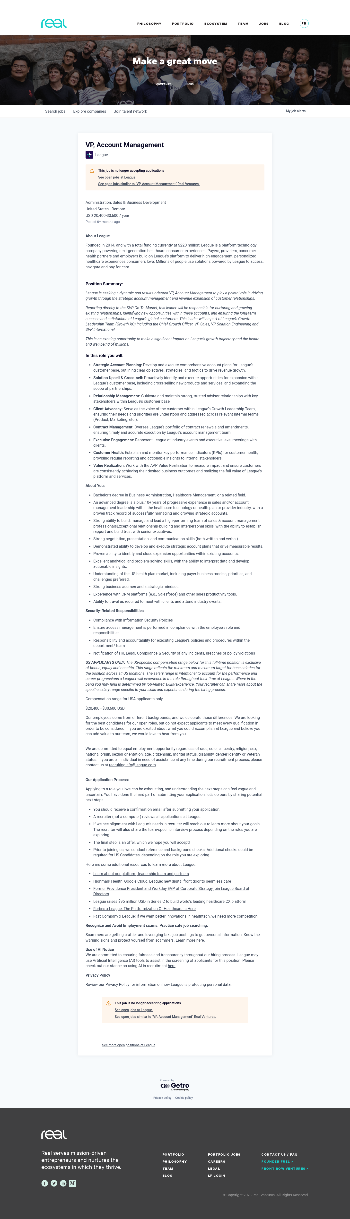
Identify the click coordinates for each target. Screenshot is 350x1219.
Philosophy (149, 23)
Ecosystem (215, 23)
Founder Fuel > (277, 1161)
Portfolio (183, 23)
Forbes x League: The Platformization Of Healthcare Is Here (144, 909)
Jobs (264, 23)
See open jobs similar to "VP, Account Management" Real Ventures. (149, 185)
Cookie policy (184, 1098)
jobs (55, 112)
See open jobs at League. (117, 178)
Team (243, 23)
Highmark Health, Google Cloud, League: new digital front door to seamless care (162, 881)
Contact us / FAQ (280, 1154)
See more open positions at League (128, 1046)
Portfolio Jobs (224, 1154)
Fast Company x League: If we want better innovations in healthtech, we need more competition (175, 916)
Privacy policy (162, 1098)
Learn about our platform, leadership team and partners (141, 874)
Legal (214, 1168)
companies (89, 112)
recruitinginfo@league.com (132, 765)
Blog (284, 23)
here (171, 966)
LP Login (217, 1175)
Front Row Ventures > (285, 1168)
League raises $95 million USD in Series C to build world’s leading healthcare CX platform (169, 902)
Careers (217, 1161)
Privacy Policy (117, 985)
